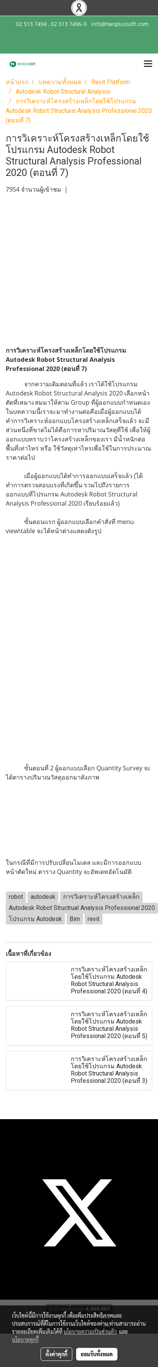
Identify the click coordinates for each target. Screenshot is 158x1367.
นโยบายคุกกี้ (25, 1339)
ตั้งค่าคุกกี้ (56, 1354)
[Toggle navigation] (148, 64)
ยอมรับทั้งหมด (97, 1354)
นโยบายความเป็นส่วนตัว (90, 1331)
